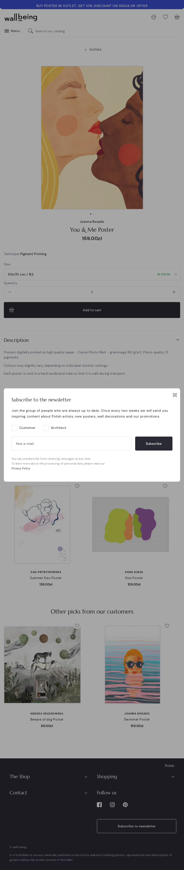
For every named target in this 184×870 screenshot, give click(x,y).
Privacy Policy (21, 468)
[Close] (175, 395)
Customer (27, 427)
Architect (58, 427)
